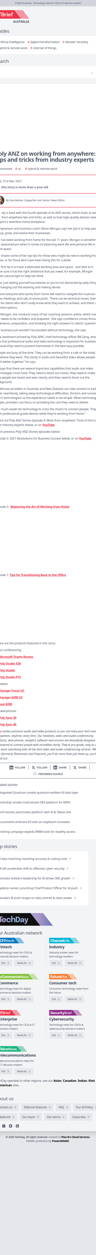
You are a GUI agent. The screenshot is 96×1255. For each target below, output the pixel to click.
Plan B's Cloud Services (75, 1137)
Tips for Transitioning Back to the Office (38, 575)
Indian (82, 1081)
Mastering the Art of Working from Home (39, 507)
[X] (3, 1125)
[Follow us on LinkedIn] (17, 767)
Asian (57, 1081)
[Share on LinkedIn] (60, 767)
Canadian (69, 1081)
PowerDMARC (60, 1141)
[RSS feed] (17, 1125)
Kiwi (91, 1081)
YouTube (48, 425)
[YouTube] (10, 1125)
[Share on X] (79, 767)
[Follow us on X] (39, 767)
